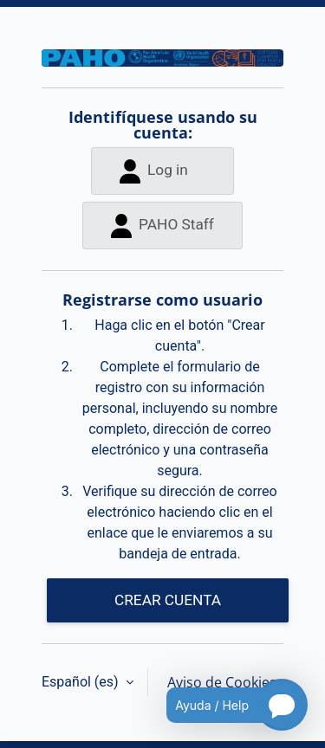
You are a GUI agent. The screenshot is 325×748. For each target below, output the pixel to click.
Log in (154, 171)
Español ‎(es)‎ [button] (82, 682)
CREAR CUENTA (167, 600)
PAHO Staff (162, 225)
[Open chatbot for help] (224, 705)
